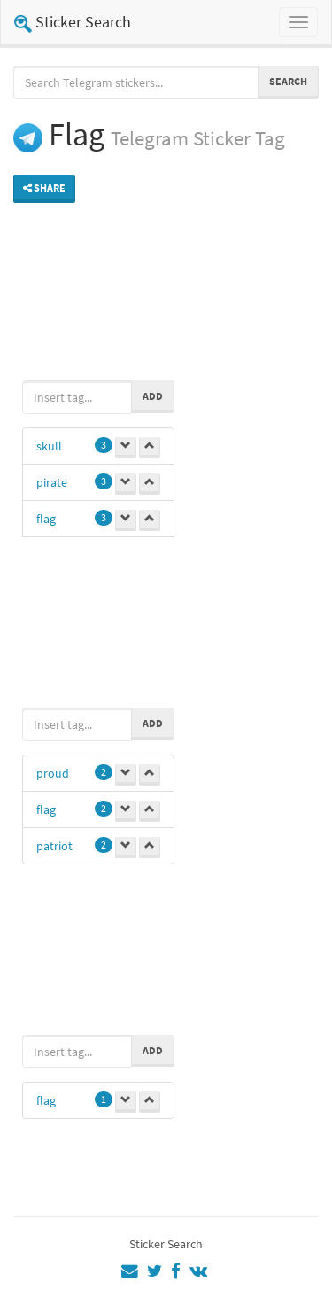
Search (288, 81)
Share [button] (44, 187)
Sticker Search (72, 22)
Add (153, 396)
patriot (54, 846)
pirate (51, 482)
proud (52, 773)
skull (49, 446)
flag (46, 519)
